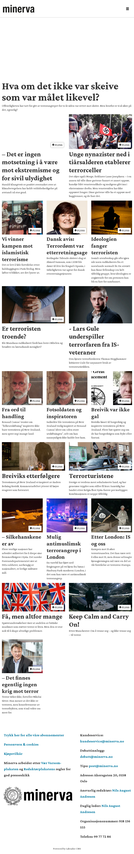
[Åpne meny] (127, 8)
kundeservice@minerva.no (102, 741)
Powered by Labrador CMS (67, 848)
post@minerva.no (103, 766)
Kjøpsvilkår (13, 754)
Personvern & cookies (21, 744)
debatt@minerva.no (96, 757)
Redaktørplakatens (39, 769)
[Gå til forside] (18, 8)
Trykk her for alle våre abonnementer (34, 735)
